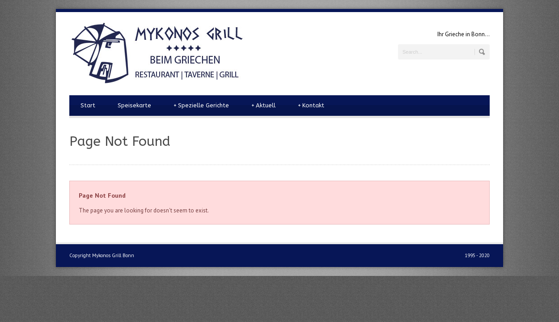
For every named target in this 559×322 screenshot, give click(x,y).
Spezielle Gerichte (201, 105)
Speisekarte (134, 105)
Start (87, 105)
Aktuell (263, 105)
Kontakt (311, 105)
